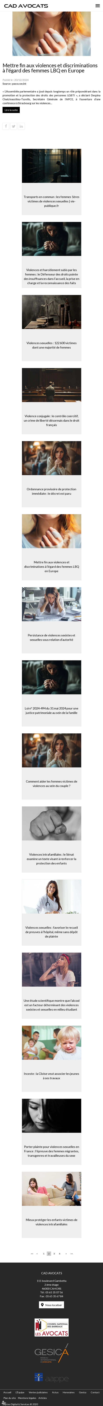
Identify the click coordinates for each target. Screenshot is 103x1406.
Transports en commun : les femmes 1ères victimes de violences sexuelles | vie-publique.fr (51, 201)
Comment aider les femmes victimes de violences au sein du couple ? (51, 783)
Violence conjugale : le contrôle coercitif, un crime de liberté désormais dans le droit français (51, 420)
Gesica (82, 1392)
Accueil (7, 1392)
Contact (95, 1392)
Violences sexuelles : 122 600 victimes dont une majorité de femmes (52, 345)
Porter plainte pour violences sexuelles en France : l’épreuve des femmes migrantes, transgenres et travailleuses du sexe (51, 1151)
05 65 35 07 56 (54, 1292)
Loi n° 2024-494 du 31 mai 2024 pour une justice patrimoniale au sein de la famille (51, 710)
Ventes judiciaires (38, 1392)
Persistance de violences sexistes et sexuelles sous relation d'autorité (51, 637)
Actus (55, 1392)
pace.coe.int (19, 83)
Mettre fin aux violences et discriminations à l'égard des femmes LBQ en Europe (51, 566)
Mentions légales (27, 1397)
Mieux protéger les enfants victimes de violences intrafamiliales (51, 1222)
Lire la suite (11, 109)
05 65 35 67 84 (54, 1296)
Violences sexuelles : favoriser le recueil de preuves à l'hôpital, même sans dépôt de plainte (51, 932)
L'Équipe (20, 1392)
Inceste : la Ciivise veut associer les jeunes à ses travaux (51, 1076)
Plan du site (9, 1397)
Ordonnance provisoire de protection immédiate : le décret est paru (51, 491)
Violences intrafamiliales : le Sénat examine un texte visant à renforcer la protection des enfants (51, 859)
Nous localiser (53, 1305)
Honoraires (69, 1392)
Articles (42, 1397)
